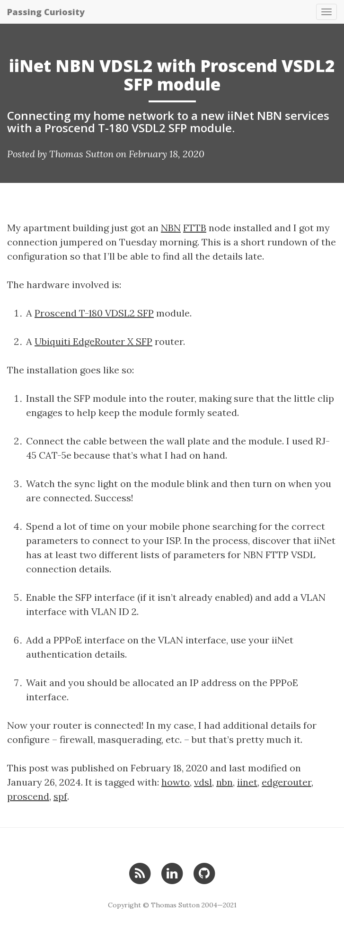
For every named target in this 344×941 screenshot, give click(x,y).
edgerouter (286, 782)
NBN (171, 228)
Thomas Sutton (81, 154)
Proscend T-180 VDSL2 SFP (94, 313)
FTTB (194, 228)
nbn (224, 782)
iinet (247, 782)
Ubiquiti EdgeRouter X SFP (93, 341)
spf (60, 796)
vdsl (203, 782)
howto (175, 782)
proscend (28, 796)
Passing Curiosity (46, 12)
